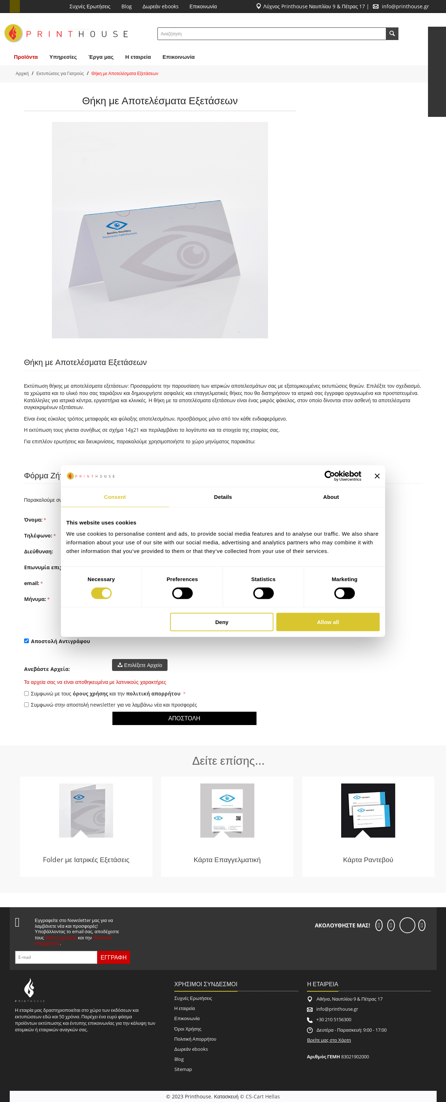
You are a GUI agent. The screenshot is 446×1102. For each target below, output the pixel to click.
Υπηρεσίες (63, 57)
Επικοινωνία (203, 6)
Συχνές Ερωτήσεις (90, 6)
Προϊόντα (26, 57)
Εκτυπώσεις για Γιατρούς (60, 73)
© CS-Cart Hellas (260, 1096)
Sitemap (183, 1069)
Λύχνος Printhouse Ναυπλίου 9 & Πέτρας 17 (314, 6)
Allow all (328, 622)
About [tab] (331, 496)
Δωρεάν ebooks (161, 6)
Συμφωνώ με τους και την (103, 693)
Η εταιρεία (184, 1008)
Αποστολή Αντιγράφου (57, 641)
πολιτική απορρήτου (153, 693)
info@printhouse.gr (405, 6)
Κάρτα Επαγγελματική (226, 859)
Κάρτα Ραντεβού (368, 859)
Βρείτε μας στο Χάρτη (329, 1040)
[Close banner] (377, 475)
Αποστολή (184, 718)
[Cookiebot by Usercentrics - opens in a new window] (329, 475)
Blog (126, 6)
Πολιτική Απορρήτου (195, 1039)
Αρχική (22, 73)
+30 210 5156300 (333, 1019)
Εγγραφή (113, 957)
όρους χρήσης (90, 693)
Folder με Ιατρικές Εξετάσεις (86, 859)
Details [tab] (223, 496)
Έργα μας (100, 57)
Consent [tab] (115, 496)
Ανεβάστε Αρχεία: (47, 669)
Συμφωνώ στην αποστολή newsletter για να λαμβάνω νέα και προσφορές (110, 704)
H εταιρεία (138, 57)
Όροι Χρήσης (187, 1029)
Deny (222, 622)
